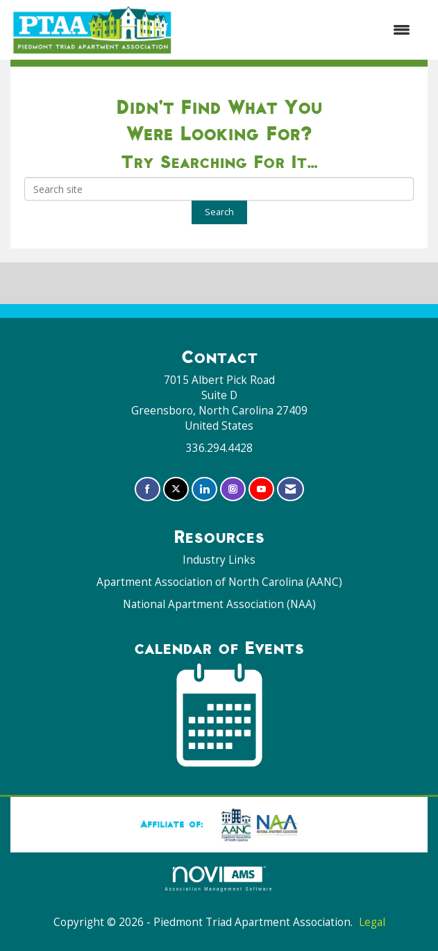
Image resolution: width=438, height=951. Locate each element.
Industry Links (219, 560)
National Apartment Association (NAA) (219, 604)
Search (219, 212)
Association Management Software (219, 878)
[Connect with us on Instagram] (233, 489)
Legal (372, 922)
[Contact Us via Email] (290, 489)
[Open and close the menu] (299, 30)
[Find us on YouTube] (261, 489)
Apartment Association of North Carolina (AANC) (219, 582)
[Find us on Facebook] (147, 489)
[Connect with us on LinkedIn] (204, 489)
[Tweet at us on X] (176, 489)
